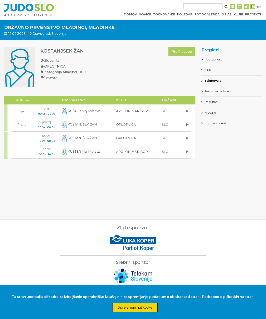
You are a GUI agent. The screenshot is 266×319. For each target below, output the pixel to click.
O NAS (226, 14)
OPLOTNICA (126, 125)
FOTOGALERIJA (207, 14)
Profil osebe (182, 52)
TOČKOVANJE (164, 14)
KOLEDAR (185, 14)
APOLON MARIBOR (132, 111)
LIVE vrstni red (215, 123)
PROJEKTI (253, 14)
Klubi (208, 70)
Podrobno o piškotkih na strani (228, 297)
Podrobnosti (213, 59)
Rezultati (211, 102)
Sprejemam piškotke (135, 307)
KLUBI (238, 14)
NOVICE (145, 14)
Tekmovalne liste (217, 91)
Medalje (210, 112)
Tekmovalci (213, 81)
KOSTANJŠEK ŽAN (79, 124)
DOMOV (130, 14)
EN (259, 6)
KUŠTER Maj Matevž (81, 111)
